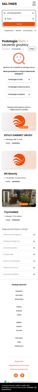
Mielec (19, 322)
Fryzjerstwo (9, 30)
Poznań (19, 330)
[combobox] (19, 13)
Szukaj (19, 24)
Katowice (19, 338)
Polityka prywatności (19, 369)
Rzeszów (19, 291)
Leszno (19, 326)
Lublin (19, 315)
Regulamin (19, 361)
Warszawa (19, 299)
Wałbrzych (19, 346)
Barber (18, 30)
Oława (19, 307)
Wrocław (19, 295)
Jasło (19, 342)
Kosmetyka (28, 30)
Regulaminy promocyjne (19, 365)
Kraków (19, 311)
